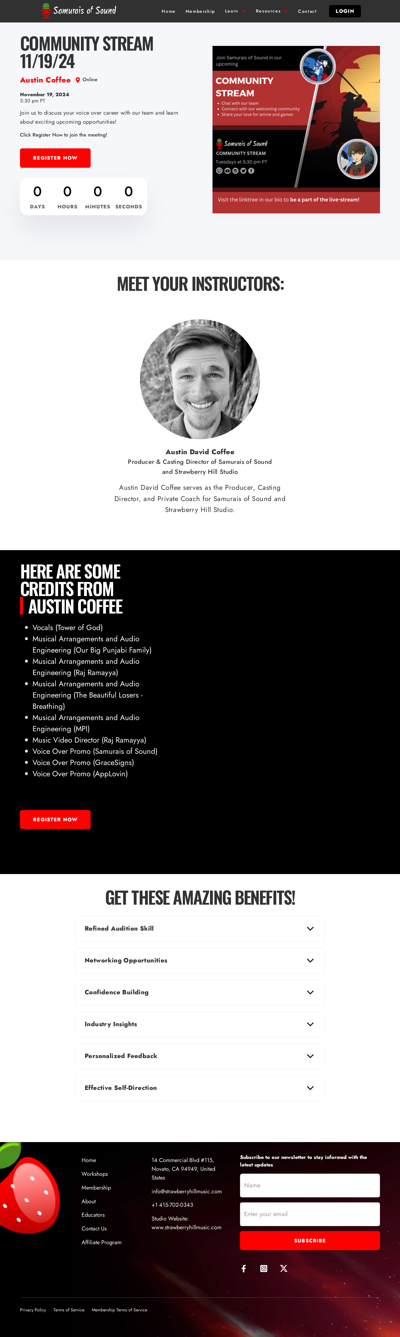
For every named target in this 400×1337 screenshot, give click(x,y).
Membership (96, 1188)
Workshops (95, 1174)
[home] (80, 11)
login (345, 11)
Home (89, 1160)
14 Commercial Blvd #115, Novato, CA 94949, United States (183, 1169)
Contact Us (94, 1229)
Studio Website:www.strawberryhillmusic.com (187, 1223)
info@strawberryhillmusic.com (187, 1191)
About (89, 1201)
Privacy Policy (33, 1310)
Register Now (55, 158)
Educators (93, 1215)
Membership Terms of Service (119, 1310)
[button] (235, 11)
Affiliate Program (102, 1242)
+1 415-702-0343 (172, 1205)
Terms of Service (68, 1310)
